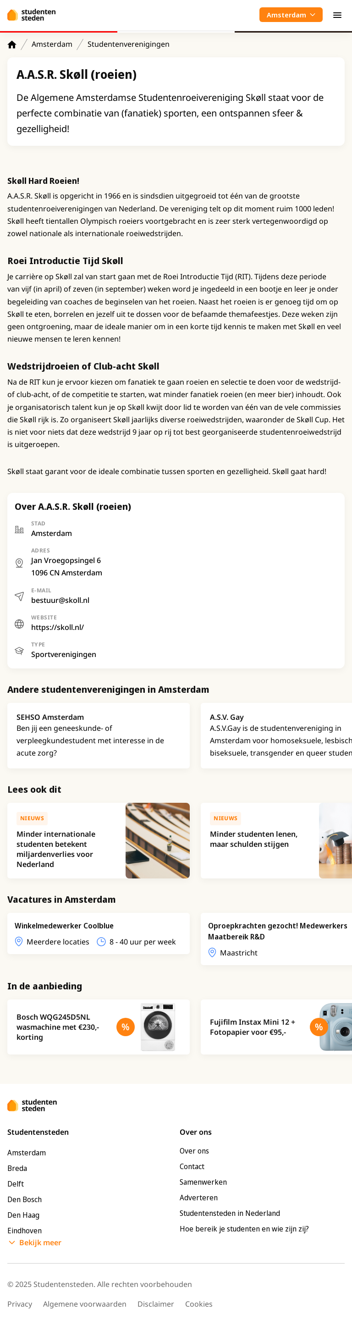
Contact (192, 1166)
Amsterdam (52, 44)
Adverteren (199, 1197)
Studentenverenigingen (129, 44)
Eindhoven (24, 1231)
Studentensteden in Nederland (230, 1213)
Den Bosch (24, 1199)
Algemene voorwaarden (84, 1304)
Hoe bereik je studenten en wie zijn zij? (244, 1229)
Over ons (194, 1151)
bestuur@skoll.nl (60, 600)
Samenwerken (203, 1182)
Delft (15, 1184)
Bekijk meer (40, 1242)
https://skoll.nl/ (57, 627)
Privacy (19, 1304)
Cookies (199, 1304)
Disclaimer (156, 1304)
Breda (17, 1168)
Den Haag (23, 1215)
